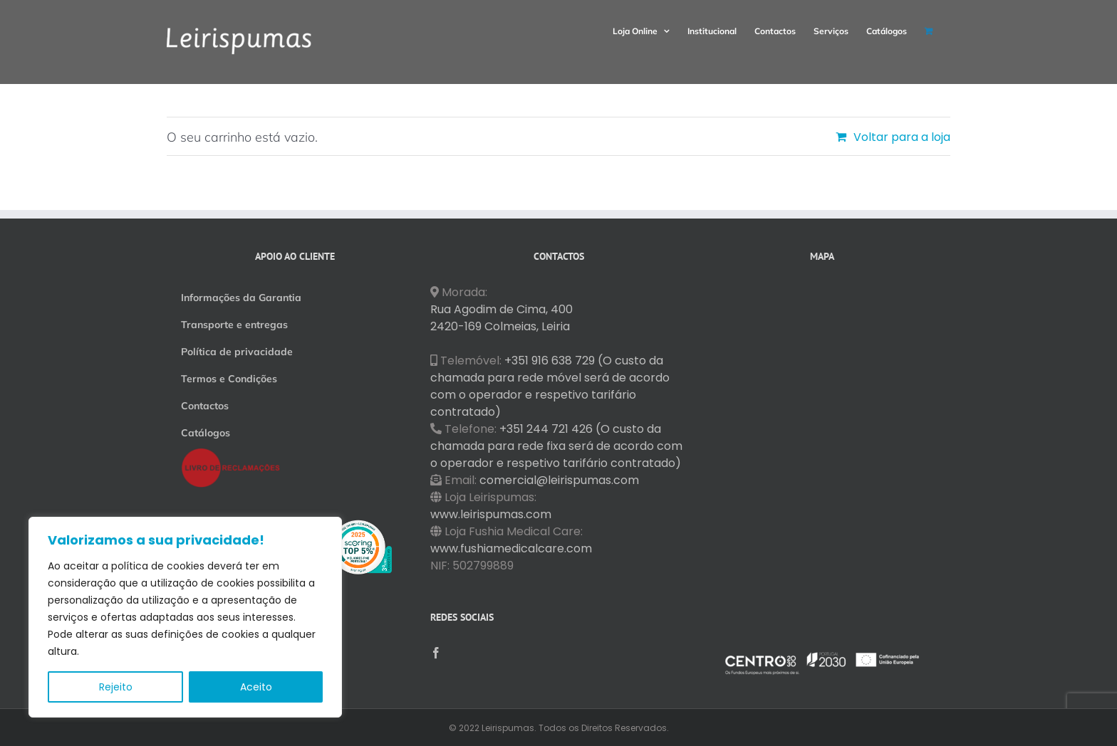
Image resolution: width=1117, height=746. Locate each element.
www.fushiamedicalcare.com (511, 548)
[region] (185, 617)
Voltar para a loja (901, 137)
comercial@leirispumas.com (559, 480)
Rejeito (116, 687)
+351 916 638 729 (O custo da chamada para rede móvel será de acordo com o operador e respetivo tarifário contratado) (550, 386)
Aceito (256, 687)
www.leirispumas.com (490, 514)
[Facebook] (436, 652)
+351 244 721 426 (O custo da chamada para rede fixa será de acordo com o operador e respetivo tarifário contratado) (556, 446)
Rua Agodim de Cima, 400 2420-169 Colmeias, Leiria (501, 318)
